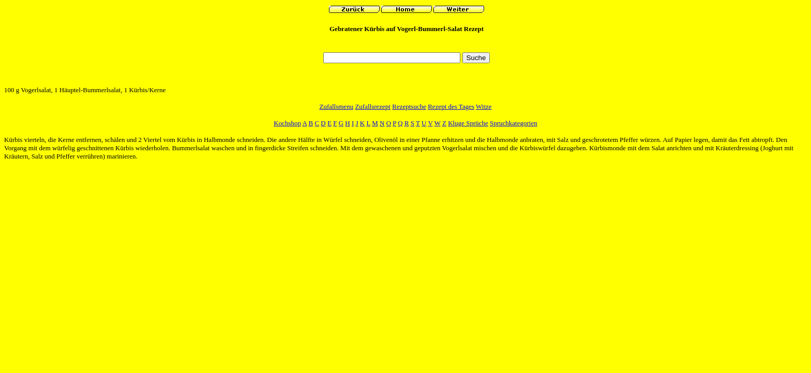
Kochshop (287, 123)
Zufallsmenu (336, 106)
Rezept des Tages (451, 106)
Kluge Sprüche (468, 123)
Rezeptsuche (409, 106)
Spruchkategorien (513, 123)
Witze (484, 106)
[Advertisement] (407, 45)
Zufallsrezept (373, 106)
